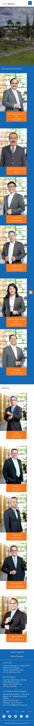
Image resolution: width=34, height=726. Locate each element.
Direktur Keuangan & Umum (16, 586)
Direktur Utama (16, 436)
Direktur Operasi (16, 489)
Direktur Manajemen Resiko (16, 639)
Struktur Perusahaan (17, 656)
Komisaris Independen (16, 220)
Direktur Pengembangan (16, 537)
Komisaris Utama (16, 118)
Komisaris (16, 172)
